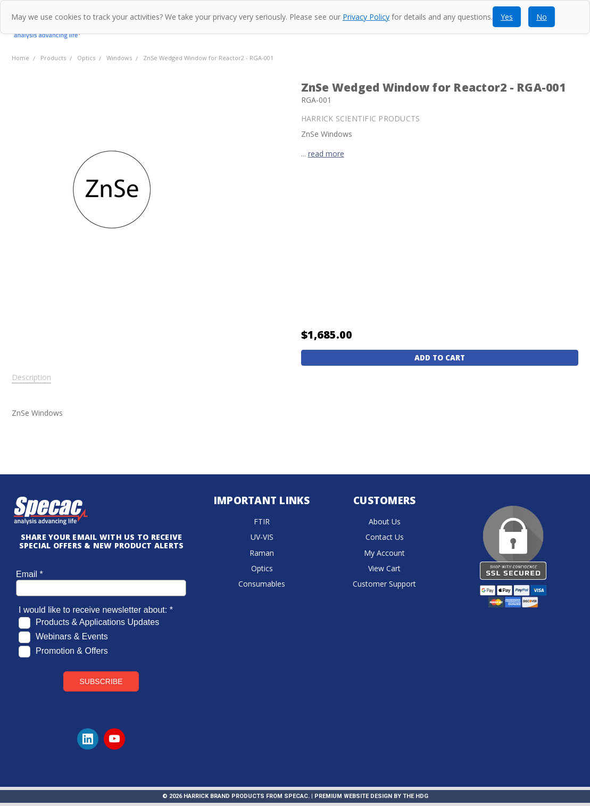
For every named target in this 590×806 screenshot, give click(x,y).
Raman (262, 553)
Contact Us (384, 537)
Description (31, 377)
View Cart (384, 568)
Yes (507, 17)
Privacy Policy (366, 17)
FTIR (262, 521)
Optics (262, 568)
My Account (384, 553)
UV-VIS (262, 537)
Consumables (261, 584)
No (541, 17)
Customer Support (384, 584)
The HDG (415, 796)
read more (326, 154)
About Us (385, 521)
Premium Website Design (353, 796)
